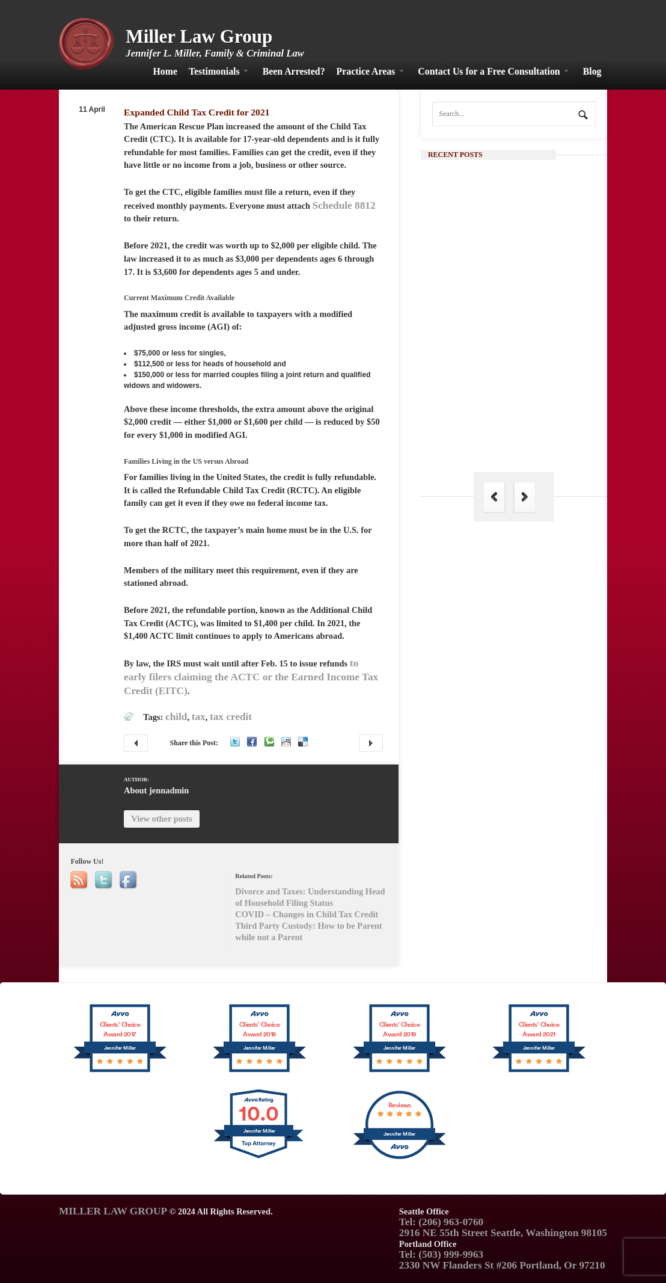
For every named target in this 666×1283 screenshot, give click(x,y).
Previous (494, 497)
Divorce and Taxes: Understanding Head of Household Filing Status (371, 743)
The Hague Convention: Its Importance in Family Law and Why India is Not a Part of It (535, 429)
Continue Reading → (525, 348)
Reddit (286, 741)
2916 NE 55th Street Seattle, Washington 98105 (503, 1232)
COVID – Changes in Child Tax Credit (136, 743)
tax (199, 716)
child (176, 716)
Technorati (269, 741)
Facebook (252, 741)
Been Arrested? (294, 71)
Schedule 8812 (344, 205)
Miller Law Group (199, 36)
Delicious (303, 741)
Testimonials (214, 71)
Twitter (235, 741)
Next (525, 497)
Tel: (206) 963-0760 (441, 1222)
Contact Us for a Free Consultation (489, 71)
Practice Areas (366, 71)
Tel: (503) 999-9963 (441, 1254)
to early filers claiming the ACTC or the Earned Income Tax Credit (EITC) (251, 676)
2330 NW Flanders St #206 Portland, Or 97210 (502, 1265)
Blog (592, 71)
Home (165, 71)
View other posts (161, 818)
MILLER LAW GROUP (113, 1211)
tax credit (231, 716)
